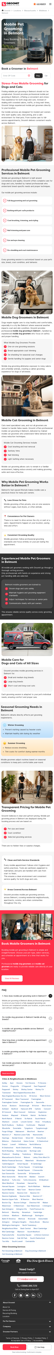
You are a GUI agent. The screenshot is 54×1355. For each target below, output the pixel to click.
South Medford (33, 1232)
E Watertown (19, 1206)
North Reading (8, 1151)
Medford (6, 1180)
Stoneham (21, 1183)
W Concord (6, 1112)
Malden (33, 1177)
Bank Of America (9, 1219)
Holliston (32, 1112)
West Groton (45, 1096)
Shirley (16, 1089)
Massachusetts (30, 11)
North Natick (7, 1119)
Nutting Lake (21, 1151)
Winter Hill (22, 1177)
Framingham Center (10, 1102)
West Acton (46, 1106)
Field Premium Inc (37, 1209)
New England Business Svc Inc (14, 1096)
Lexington (21, 1186)
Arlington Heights (19, 1222)
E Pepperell (27, 1086)
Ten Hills (6, 1241)
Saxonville (40, 1102)
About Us (6, 1307)
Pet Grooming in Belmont (12, 1251)
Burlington (39, 1215)
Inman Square (23, 1164)
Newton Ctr (34, 1193)
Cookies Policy (40, 1338)
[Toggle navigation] (50, 4)
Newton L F (7, 1135)
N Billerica (23, 1144)
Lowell (13, 1144)
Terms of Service (12, 1338)
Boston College (20, 1203)
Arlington (6, 1222)
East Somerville (8, 1173)
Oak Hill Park (22, 1238)
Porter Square (24, 1167)
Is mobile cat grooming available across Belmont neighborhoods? (23, 1029)
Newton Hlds (25, 1196)
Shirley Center (27, 1089)
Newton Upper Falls (10, 1199)
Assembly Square (24, 1235)
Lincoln (15, 1122)
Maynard (15, 1115)
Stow (37, 1122)
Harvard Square (8, 1186)
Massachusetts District (11, 1157)
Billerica (5, 1141)
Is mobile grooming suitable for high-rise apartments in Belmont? (24, 1052)
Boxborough (24, 1106)
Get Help (39, 1347)
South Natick (40, 1119)
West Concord (20, 1112)
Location (6, 1316)
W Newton (25, 1199)
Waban (45, 1203)
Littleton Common (41, 1235)
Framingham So (27, 1102)
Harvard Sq (32, 1183)
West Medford (8, 1183)
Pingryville (15, 1086)
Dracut (5, 1144)
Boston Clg (6, 1203)
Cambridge (37, 1212)
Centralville (30, 1241)
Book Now (14, 1347)
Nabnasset (20, 1131)
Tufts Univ (16, 1180)
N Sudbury (46, 1122)
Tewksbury (27, 1154)
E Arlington (47, 1206)
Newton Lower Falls (22, 1135)
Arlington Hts (21, 1209)
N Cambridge (36, 1164)
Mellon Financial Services (12, 1161)
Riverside (32, 1219)
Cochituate (31, 1125)
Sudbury (20, 1125)
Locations (17, 11)
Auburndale (43, 1219)
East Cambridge (8, 1170)
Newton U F (37, 1196)
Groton (5, 1086)
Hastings (6, 1138)
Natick (33, 1115)
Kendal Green (17, 1138)
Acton (4, 1106)
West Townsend (22, 1099)
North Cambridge (9, 1167)
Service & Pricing (9, 1310)
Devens (20, 1083)
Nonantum (26, 1212)
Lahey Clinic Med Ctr (41, 1157)
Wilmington (38, 1154)
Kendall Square (24, 1170)
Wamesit (21, 1232)
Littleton (6, 1215)
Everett (41, 1177)
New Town (21, 1190)
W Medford (43, 1180)
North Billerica (35, 1144)
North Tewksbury (29, 1225)
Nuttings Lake (35, 1151)
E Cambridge (38, 1167)
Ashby (5, 1083)
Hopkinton (42, 1112)
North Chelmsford (23, 1148)
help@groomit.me (27, 1279)
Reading (16, 1154)
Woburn (27, 1157)
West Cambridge (40, 1228)
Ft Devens (42, 1083)
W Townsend (7, 1099)
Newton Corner (8, 1238)
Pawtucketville (8, 1235)
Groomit (7, 11)
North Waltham (34, 1186)
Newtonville (38, 1135)
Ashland (5, 1109)
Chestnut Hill (34, 1203)
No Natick (42, 1115)
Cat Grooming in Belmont (12, 1254)
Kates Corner (29, 1141)
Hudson (5, 1115)
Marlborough (27, 1215)
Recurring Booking (10, 1313)
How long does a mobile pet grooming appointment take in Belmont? (24, 1041)
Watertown (6, 1206)
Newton (41, 1131)
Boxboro (13, 1106)
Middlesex (43, 11)
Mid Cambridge (8, 1232)
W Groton (33, 1096)
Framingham (36, 1099)
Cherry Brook (34, 1222)
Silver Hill (30, 1138)
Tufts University (30, 1180)
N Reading (37, 1148)
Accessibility (38, 1340)
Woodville (6, 1128)
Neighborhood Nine (10, 1228)
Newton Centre (8, 1193)
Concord (47, 1109)
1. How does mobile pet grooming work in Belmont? (24, 996)
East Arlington (8, 1209)
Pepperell (6, 1089)
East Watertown (33, 1206)
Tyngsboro (28, 1128)
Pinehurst (6, 1154)
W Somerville (34, 1173)
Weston (46, 1222)
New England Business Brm (24, 1093)
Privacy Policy (27, 1338)
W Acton (35, 1106)
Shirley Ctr (39, 1089)
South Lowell (17, 1241)
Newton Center (35, 1190)
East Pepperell (40, 1086)
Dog (38, 76)
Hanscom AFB (26, 1109)
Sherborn (6, 1122)
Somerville (22, 1173)
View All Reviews (12, 978)
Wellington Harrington (11, 1225)
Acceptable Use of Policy (21, 1340)
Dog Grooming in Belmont (35, 1251)
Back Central (25, 1228)
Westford (31, 1131)
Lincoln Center (27, 1122)
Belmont (5, 13)
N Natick (24, 1115)
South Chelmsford (37, 1238)
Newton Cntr (22, 1193)
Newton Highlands (9, 1196)
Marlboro (16, 1215)
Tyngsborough (41, 1128)
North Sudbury (8, 1125)
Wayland (41, 1125)
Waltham (46, 1186)
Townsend (6, 1093)
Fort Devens (30, 1083)
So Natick (29, 1119)
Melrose (21, 1219)
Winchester (41, 1161)
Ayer (12, 1083)
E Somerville (38, 1170)
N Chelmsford (8, 1148)
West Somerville (9, 1177)
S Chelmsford (42, 1141)
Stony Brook (41, 1138)
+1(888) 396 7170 (27, 1285)
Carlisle (38, 1109)
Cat (46, 76)
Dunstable (17, 1128)
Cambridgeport (8, 1164)
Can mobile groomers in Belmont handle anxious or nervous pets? (24, 1064)
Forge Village (7, 1131)
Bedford (14, 1109)
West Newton (37, 1199)
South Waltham (8, 1190)
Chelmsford (16, 1141)
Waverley (16, 1212)
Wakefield (29, 1161)
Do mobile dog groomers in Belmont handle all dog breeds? (24, 1018)
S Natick (18, 1119)
